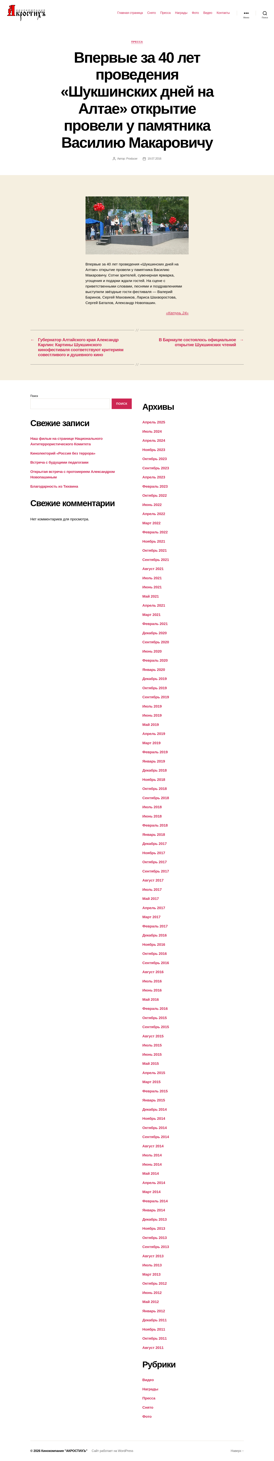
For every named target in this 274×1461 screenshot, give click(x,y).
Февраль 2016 (155, 1008)
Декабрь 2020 (154, 633)
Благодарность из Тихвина (54, 486)
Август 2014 (153, 1146)
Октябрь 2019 (154, 688)
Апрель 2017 (153, 908)
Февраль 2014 (155, 1201)
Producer (131, 158)
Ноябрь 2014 (153, 1118)
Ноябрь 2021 (153, 541)
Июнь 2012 (152, 1293)
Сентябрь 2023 (155, 468)
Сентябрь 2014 (155, 1137)
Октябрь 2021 (154, 550)
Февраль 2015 (155, 1091)
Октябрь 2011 (154, 1338)
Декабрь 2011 (154, 1320)
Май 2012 (150, 1302)
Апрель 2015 (153, 1073)
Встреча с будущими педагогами (59, 462)
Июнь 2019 (152, 715)
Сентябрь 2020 (155, 642)
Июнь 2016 (152, 990)
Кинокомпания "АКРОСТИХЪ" (64, 1451)
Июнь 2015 (152, 1054)
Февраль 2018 (155, 825)
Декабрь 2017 (154, 844)
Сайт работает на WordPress (112, 1451)
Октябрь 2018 (154, 789)
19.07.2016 (154, 158)
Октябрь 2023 (154, 459)
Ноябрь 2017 (153, 853)
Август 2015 (153, 1036)
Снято (151, 13)
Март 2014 (151, 1192)
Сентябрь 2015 (155, 1027)
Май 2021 (150, 596)
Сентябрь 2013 (155, 1247)
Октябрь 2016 (154, 953)
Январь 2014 (153, 1210)
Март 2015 (151, 1082)
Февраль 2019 (155, 752)
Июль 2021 (152, 578)
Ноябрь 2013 (153, 1228)
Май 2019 (150, 724)
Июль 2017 (152, 889)
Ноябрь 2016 (153, 944)
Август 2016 (153, 972)
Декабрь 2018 (154, 770)
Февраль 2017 (155, 926)
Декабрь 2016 (154, 935)
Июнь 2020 (152, 651)
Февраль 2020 (155, 660)
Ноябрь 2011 (153, 1329)
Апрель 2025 (153, 422)
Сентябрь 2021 (155, 560)
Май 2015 (150, 1063)
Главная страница (130, 13)
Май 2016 (150, 999)
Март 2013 (151, 1274)
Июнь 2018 (152, 816)
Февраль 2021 (155, 624)
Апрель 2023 (153, 477)
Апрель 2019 (153, 734)
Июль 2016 (152, 981)
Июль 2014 (152, 1155)
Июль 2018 (152, 807)
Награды (181, 13)
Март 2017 (151, 917)
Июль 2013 (152, 1265)
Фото (195, 13)
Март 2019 (151, 743)
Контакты (223, 13)
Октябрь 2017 (154, 862)
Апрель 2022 (153, 514)
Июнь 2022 (152, 505)
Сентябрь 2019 (155, 697)
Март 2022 (151, 523)
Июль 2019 (152, 706)
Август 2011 (153, 1348)
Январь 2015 (153, 1100)
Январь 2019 (153, 761)
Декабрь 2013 (154, 1219)
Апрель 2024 (153, 440)
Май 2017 (150, 898)
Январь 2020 (153, 670)
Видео (207, 13)
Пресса (165, 13)
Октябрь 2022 (154, 495)
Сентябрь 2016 (155, 963)
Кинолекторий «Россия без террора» (62, 453)
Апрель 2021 (153, 605)
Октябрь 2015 (154, 1018)
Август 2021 (153, 569)
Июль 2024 (152, 431)
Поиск (34, 395)
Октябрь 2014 (154, 1128)
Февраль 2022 (155, 532)
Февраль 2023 (155, 486)
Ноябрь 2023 (153, 450)
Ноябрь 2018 (153, 779)
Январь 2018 (153, 834)
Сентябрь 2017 (155, 871)
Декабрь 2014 (154, 1109)
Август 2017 (153, 880)
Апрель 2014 (153, 1183)
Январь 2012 (153, 1311)
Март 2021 (151, 615)
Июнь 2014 (152, 1164)
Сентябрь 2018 (155, 798)
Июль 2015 (152, 1045)
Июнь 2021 (152, 587)
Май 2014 (150, 1173)
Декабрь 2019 (154, 679)
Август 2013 (153, 1256)
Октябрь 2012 (154, 1283)
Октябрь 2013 (154, 1238)
